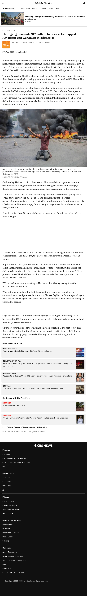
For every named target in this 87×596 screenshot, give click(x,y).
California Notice (9, 505)
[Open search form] (84, 3)
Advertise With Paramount (13, 556)
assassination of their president (45, 189)
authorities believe (33, 98)
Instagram (6, 486)
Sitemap (5, 541)
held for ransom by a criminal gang (64, 63)
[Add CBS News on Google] (14, 52)
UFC (4, 466)
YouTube (6, 478)
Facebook (6, 482)
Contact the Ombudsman (13, 572)
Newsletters (7, 525)
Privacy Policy (8, 501)
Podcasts (6, 529)
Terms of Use (7, 513)
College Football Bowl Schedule (16, 462)
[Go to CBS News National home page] (43, 3)
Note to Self (54, 8)
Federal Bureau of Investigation (21, 427)
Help (4, 564)
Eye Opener (25, 8)
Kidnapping (42, 427)
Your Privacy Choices (11, 509)
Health (43, 8)
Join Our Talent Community (14, 560)
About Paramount (9, 552)
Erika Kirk (6, 454)
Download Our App (10, 533)
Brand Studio (7, 537)
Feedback (6, 568)
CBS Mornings (8, 8)
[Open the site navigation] (16, 3)
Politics (35, 8)
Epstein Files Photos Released (15, 458)
